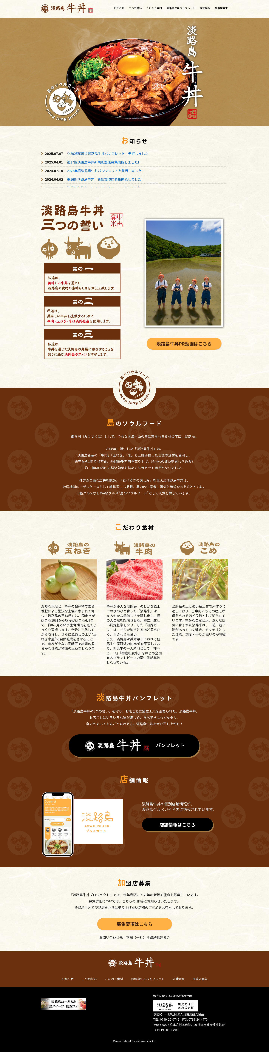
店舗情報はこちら (177, 824)
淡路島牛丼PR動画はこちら (184, 343)
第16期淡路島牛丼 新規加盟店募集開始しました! (104, 179)
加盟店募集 (221, 8)
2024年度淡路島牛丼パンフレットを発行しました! (105, 170)
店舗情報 (205, 8)
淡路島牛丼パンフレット (180, 8)
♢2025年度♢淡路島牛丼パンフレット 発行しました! (108, 153)
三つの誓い (135, 8)
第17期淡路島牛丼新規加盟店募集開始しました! (103, 162)
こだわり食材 (154, 8)
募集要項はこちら (134, 924)
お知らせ (119, 8)
